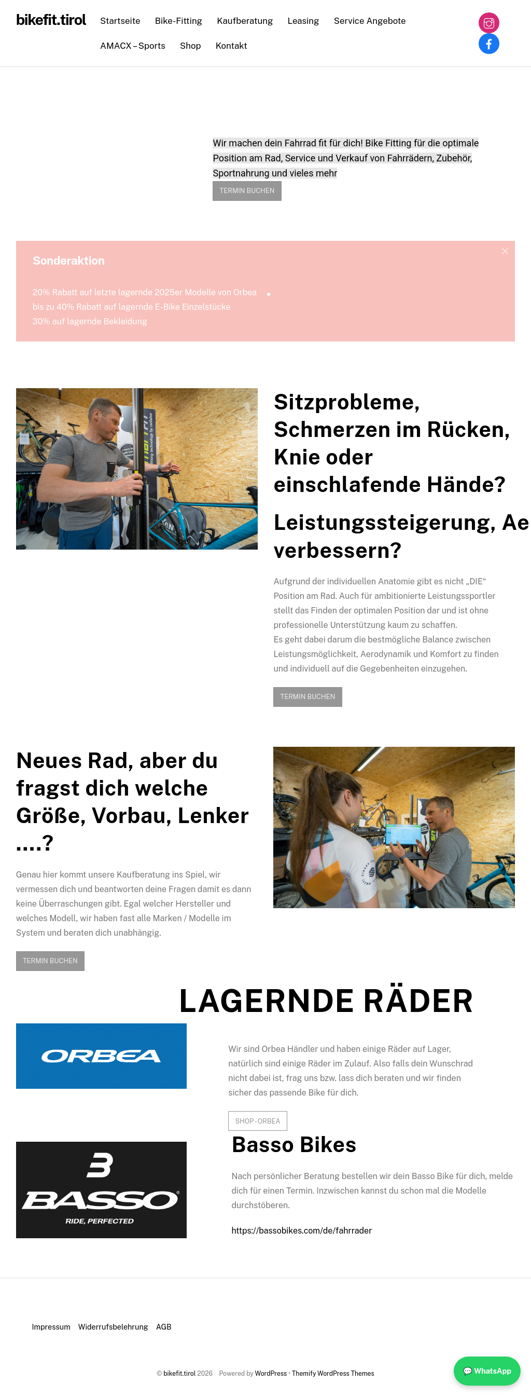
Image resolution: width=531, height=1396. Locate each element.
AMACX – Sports (132, 45)
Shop (190, 45)
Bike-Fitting (178, 21)
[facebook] (489, 43)
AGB (164, 1326)
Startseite (120, 21)
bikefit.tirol (179, 1373)
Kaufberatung (245, 21)
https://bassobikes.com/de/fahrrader (301, 1231)
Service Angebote (370, 21)
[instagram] (489, 22)
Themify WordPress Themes (333, 1373)
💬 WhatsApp (487, 1370)
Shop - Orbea (257, 1121)
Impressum (51, 1326)
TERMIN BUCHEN (247, 191)
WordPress (271, 1373)
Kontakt (231, 45)
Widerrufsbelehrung (113, 1326)
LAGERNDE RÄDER (326, 1000)
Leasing (303, 21)
